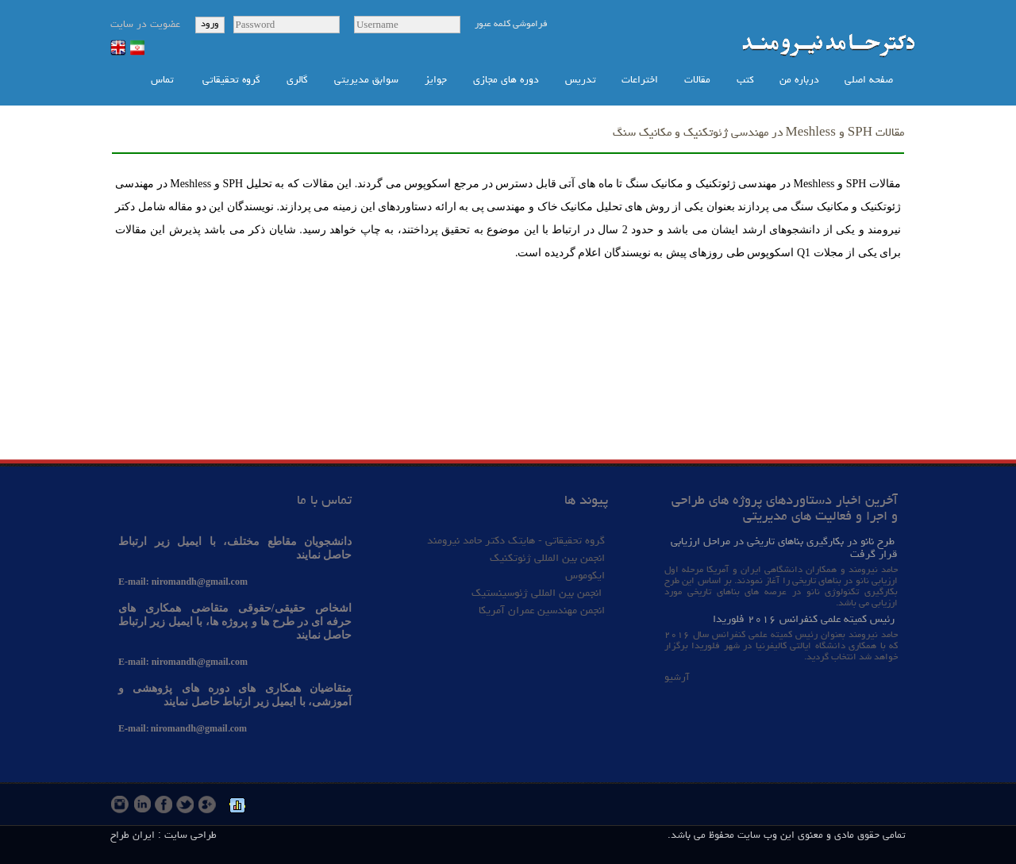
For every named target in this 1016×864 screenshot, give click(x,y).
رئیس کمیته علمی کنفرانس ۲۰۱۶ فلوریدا (804, 619)
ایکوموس (585, 576)
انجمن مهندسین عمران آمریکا (542, 611)
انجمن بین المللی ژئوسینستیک (538, 593)
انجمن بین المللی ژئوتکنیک (546, 558)
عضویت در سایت (145, 25)
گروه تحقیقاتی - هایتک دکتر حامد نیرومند (516, 541)
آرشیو (676, 678)
